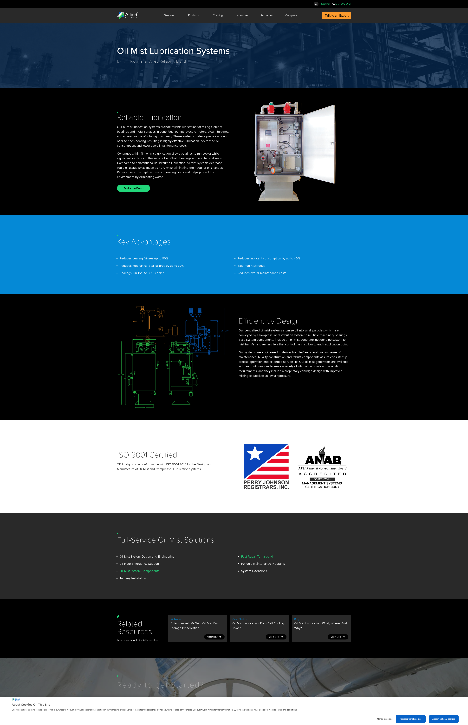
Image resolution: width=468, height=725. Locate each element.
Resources (266, 15)
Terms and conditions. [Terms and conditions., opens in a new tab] (286, 712)
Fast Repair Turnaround (257, 556)
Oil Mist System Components (139, 571)
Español (325, 3)
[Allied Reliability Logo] (127, 15)
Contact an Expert (133, 188)
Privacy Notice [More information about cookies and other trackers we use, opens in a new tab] (207, 712)
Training (218, 15)
